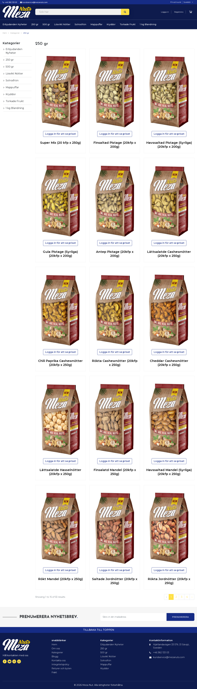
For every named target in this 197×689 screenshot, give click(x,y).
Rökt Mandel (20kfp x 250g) (60, 579)
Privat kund (175, 2)
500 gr (46, 24)
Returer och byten (61, 668)
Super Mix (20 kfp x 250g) (60, 143)
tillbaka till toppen (98, 629)
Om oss (56, 648)
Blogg (55, 656)
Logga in (165, 12)
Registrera (178, 12)
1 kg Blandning (148, 24)
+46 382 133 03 (11, 2)
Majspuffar (96, 24)
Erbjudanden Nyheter (15, 24)
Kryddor (111, 24)
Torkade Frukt (127, 24)
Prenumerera (180, 617)
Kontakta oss (59, 660)
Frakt (54, 672)
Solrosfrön (80, 24)
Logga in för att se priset (60, 133)
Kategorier (15, 33)
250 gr (34, 24)
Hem (5, 33)
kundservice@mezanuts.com (35, 2)
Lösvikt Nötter (62, 24)
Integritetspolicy (60, 664)
